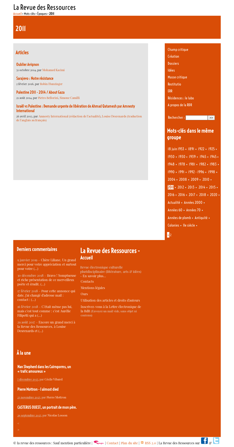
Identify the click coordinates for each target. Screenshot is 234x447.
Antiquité (201, 218)
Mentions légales (93, 288)
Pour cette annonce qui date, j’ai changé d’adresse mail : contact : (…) (46, 295)
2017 (192, 195)
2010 (205, 179)
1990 (171, 172)
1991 (181, 172)
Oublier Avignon (27, 64)
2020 (213, 195)
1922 (201, 149)
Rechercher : (176, 117)
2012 (181, 187)
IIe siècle (189, 225)
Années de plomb (179, 218)
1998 (211, 172)
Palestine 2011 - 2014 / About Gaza (40, 92)
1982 (202, 164)
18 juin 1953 (176, 149)
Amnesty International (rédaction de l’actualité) (70, 116)
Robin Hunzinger (51, 84)
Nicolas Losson (57, 415)
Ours (84, 294)
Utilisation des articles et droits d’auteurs (110, 300)
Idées (171, 70)
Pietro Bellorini (48, 98)
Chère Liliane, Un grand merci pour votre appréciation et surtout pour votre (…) (46, 264)
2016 (171, 195)
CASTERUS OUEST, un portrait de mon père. (47, 407)
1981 (192, 164)
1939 (192, 157)
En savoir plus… (94, 276)
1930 (171, 157)
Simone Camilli (70, 98)
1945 (203, 157)
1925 (211, 149)
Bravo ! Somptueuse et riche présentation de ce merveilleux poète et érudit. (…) (46, 279)
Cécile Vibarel (54, 379)
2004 (171, 179)
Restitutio (174, 84)
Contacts (87, 281)
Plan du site (129, 443)
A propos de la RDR (180, 105)
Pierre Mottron (56, 397)
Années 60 (175, 210)
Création (173, 56)
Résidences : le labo (181, 98)
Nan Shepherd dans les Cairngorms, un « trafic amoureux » (44, 369)
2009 (194, 179)
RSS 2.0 (148, 443)
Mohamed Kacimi (53, 70)
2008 (183, 179)
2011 (171, 187)
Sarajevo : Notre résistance (34, 78)
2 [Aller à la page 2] (170, 235)
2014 (202, 187)
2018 (202, 195)
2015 (212, 187)
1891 (191, 149)
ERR (170, 91)
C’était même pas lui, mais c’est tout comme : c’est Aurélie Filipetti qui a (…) (44, 311)
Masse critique (177, 77)
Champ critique (178, 49)
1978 (181, 164)
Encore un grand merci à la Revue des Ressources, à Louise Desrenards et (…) (46, 326)
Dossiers (173, 63)
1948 (171, 164)
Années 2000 (193, 202)
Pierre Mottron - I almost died (37, 389)
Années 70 (193, 210)
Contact (112, 443)
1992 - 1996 (196, 172)
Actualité (174, 202)
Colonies (173, 225)
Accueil (17, 14)
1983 (213, 164)
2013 (191, 187)
